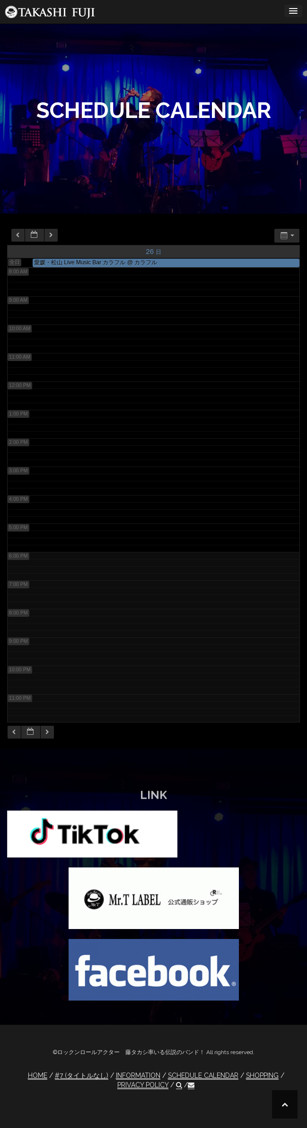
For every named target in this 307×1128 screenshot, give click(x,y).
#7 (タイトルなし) (81, 1075)
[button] (179, 1085)
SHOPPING (262, 1075)
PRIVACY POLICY (142, 1085)
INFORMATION (138, 1075)
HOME (37, 1075)
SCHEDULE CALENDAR (203, 1075)
